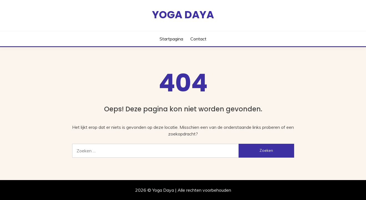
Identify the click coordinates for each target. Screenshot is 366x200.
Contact (198, 39)
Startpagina (171, 39)
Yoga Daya (183, 14)
